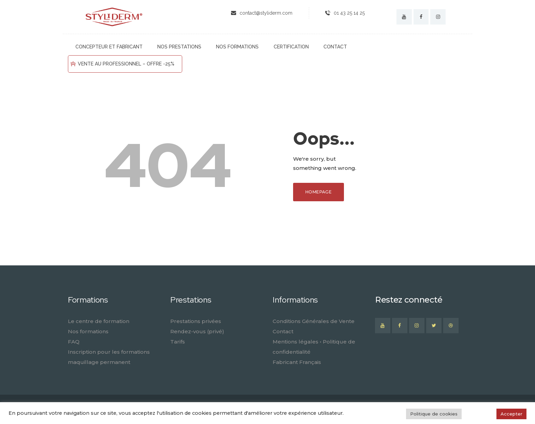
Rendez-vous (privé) (197, 331)
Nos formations (88, 331)
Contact (283, 331)
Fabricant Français (297, 362)
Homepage (318, 191)
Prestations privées (195, 321)
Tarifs (177, 341)
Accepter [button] (511, 413)
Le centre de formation (98, 321)
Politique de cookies (434, 413)
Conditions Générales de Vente (314, 321)
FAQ (73, 341)
